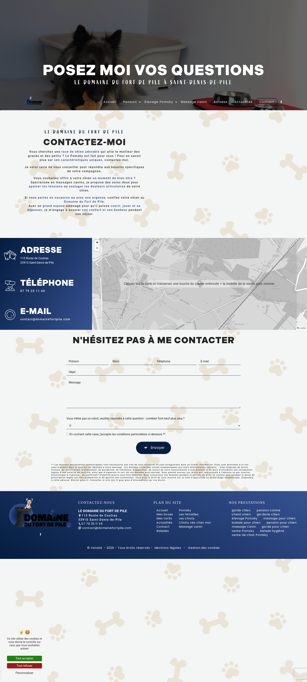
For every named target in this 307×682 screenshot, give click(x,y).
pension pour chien (282, 523)
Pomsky (185, 510)
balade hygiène (272, 531)
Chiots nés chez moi (195, 523)
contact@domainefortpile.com (104, 528)
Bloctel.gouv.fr (80, 463)
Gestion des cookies (203, 548)
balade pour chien (246, 523)
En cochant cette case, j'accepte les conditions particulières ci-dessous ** (117, 416)
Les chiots (187, 518)
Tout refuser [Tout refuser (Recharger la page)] (24, 665)
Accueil (110, 101)
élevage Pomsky (244, 518)
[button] (199, 284)
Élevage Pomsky (159, 101)
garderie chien (268, 514)
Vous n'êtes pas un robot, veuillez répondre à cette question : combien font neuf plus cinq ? (125, 401)
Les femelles (189, 514)
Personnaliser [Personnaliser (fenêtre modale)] (24, 673)
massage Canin (244, 527)
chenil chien (241, 514)
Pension (130, 101)
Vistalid (97, 548)
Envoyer (158, 430)
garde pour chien (275, 527)
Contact (267, 101)
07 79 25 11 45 (32, 291)
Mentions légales (168, 548)
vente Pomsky (243, 531)
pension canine (268, 510)
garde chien (241, 510)
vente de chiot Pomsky (250, 535)
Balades (221, 101)
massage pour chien (279, 518)
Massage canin (194, 101)
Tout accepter (24, 658)
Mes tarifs (164, 518)
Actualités (243, 101)
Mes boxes (164, 514)
